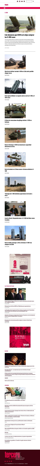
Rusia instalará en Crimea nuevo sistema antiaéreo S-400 (19, 170)
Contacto (18, 452)
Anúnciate (18, 455)
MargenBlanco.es (10, 463)
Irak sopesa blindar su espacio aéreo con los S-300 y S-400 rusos (20, 96)
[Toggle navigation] (4, 8)
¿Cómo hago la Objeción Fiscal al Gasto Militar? (15, 424)
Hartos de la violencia (9, 380)
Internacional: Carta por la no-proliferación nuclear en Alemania (18, 420)
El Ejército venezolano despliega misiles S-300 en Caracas (18, 121)
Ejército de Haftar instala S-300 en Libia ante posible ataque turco (19, 72)
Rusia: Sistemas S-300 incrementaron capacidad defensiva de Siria (18, 145)
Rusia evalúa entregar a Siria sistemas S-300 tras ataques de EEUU (18, 243)
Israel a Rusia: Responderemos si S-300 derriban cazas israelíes (20, 219)
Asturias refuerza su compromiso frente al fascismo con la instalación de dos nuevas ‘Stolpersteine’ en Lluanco (20, 316)
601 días (6, 432)
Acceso (26, 463)
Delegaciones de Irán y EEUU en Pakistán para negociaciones (18, 306)
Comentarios (19, 456)
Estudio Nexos (21, 463)
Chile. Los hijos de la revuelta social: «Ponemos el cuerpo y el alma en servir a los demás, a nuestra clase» (19, 416)
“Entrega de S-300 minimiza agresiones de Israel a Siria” (18, 194)
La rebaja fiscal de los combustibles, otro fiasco (15, 400)
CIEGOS (6, 378)
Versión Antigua (20, 459)
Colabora (18, 454)
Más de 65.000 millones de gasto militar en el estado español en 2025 (19, 428)
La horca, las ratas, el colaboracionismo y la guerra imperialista (18, 436)
